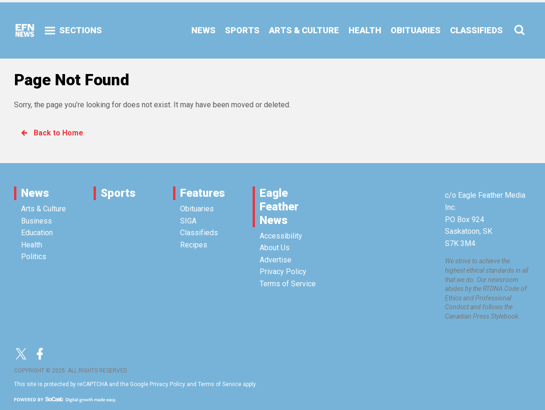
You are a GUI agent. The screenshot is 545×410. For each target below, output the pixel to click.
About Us (275, 247)
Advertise (275, 259)
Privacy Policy (283, 271)
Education (37, 232)
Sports (118, 193)
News (35, 193)
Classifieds (199, 232)
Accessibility (281, 235)
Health (31, 244)
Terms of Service (288, 283)
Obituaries (197, 208)
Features (202, 193)
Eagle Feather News (279, 206)
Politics (33, 256)
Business (36, 220)
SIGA (188, 220)
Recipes (193, 244)
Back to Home (51, 132)
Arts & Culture (43, 208)
